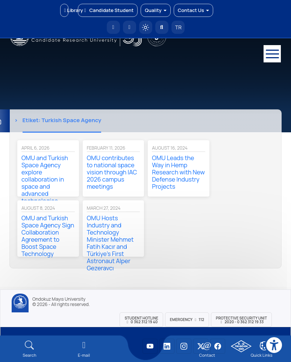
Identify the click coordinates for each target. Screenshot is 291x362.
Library (66, 10)
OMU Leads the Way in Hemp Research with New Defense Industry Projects (178, 172)
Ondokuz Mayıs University (58, 299)
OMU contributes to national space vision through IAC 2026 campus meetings (112, 172)
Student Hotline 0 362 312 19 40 (141, 319)
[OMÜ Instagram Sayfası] (183, 346)
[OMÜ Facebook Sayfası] (217, 346)
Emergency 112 (187, 319)
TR (178, 27)
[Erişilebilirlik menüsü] (274, 345)
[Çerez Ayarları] (264, 346)
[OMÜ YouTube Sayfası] (150, 346)
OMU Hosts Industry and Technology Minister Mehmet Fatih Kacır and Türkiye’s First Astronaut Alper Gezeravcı (110, 243)
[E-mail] (84, 349)
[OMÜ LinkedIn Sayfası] (166, 346)
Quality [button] (155, 10)
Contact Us (193, 10)
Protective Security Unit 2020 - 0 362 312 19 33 (241, 319)
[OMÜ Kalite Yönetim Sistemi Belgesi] (241, 346)
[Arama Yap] (161, 27)
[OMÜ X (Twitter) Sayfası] (200, 346)
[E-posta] (129, 27)
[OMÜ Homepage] (113, 27)
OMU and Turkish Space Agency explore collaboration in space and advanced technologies (44, 179)
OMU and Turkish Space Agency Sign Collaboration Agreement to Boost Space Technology (47, 236)
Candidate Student (107, 10)
